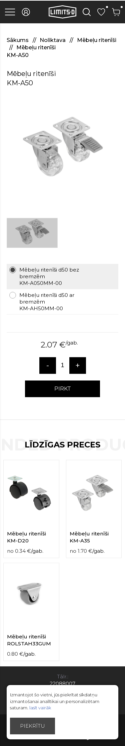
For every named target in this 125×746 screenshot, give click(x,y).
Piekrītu (32, 726)
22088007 (62, 683)
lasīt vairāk (40, 707)
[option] (62, 149)
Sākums (18, 40)
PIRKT (62, 388)
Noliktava (53, 40)
